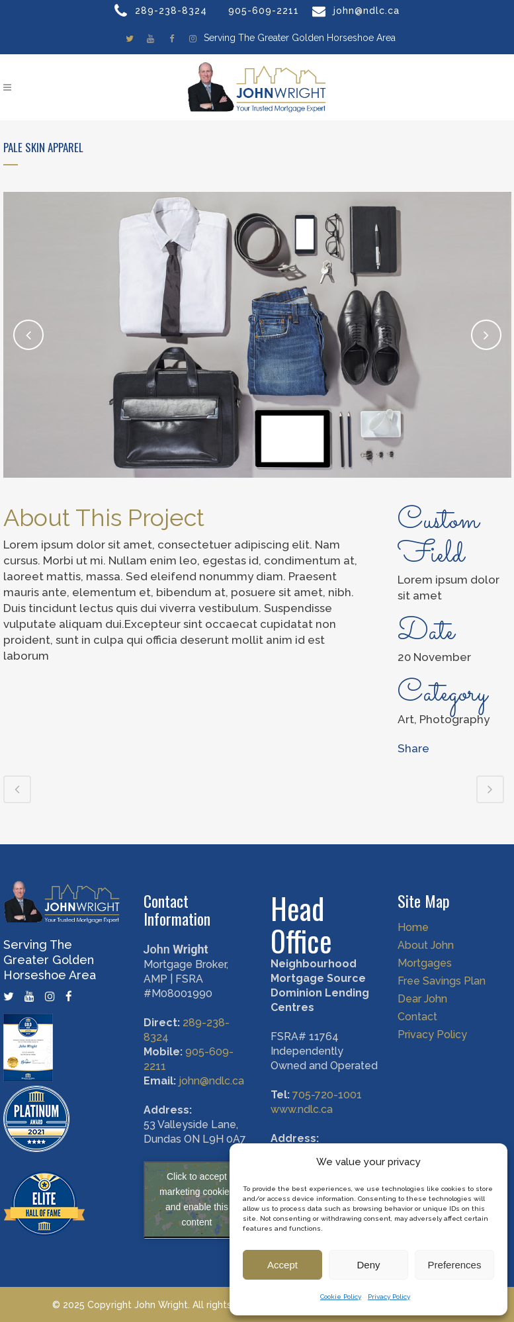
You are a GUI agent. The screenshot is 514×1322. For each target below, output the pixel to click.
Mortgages (425, 955)
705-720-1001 (327, 1086)
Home (413, 919)
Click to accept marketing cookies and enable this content (196, 1192)
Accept (282, 1264)
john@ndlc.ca (366, 10)
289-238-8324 (171, 10)
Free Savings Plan (442, 973)
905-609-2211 (263, 10)
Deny (368, 1264)
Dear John (422, 991)
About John (426, 937)
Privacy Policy (389, 1296)
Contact (417, 1009)
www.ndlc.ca (302, 1101)
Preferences (455, 1264)
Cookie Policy (340, 1296)
